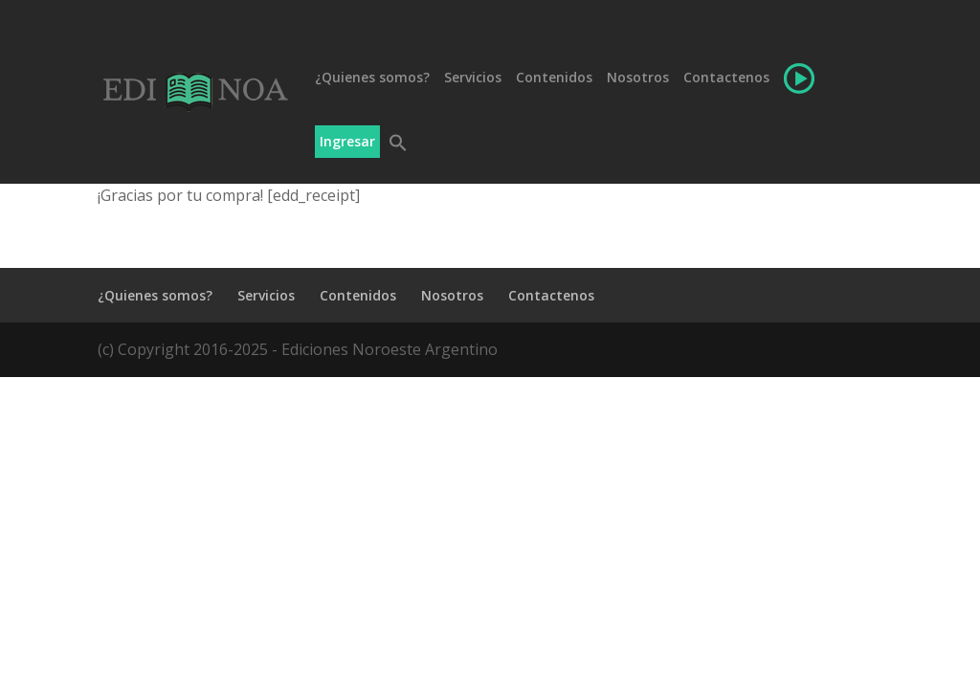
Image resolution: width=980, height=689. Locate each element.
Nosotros (638, 78)
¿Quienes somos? (372, 78)
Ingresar (347, 141)
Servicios (472, 78)
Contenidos (554, 78)
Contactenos (726, 78)
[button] (396, 158)
